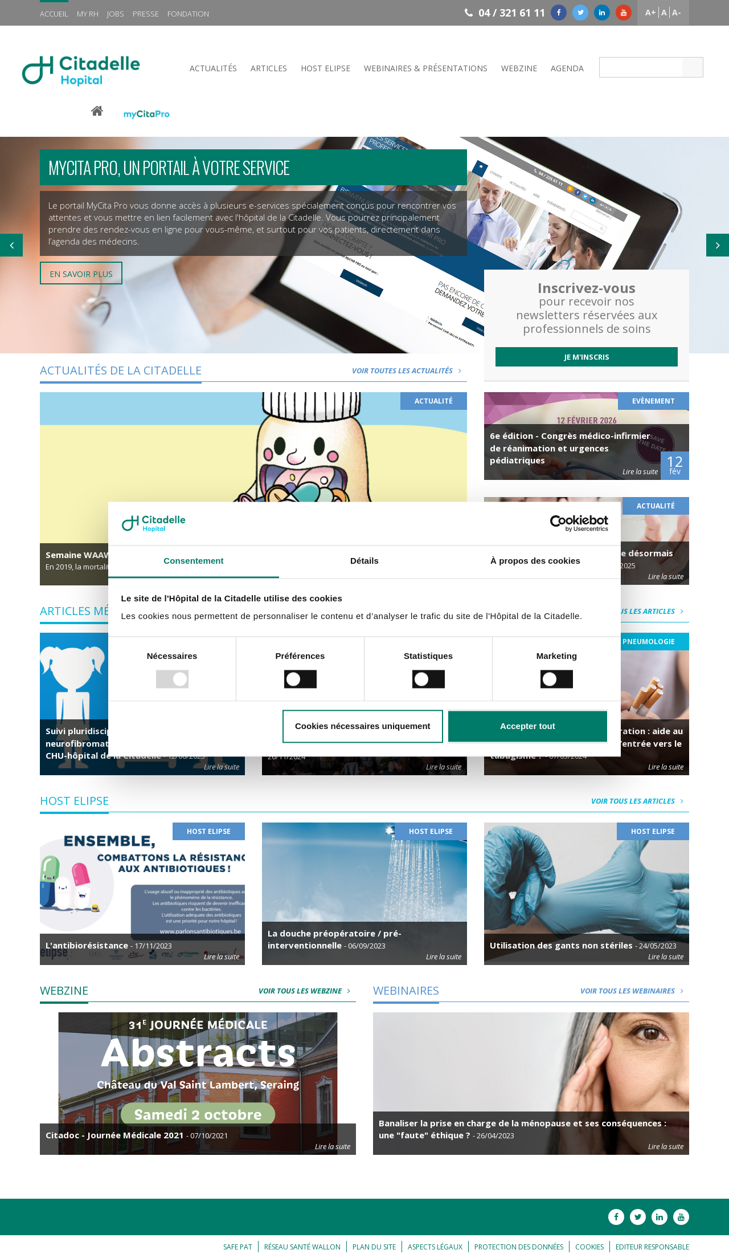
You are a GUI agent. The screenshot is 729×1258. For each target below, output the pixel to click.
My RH (88, 14)
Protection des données (518, 1247)
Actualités (213, 68)
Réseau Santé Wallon (302, 1247)
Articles (269, 68)
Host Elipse (325, 68)
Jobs (115, 14)
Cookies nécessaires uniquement (363, 726)
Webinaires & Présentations (426, 68)
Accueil (54, 14)
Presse (146, 14)
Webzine (519, 68)
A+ (650, 12)
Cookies (589, 1247)
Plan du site (374, 1247)
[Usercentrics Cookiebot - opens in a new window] (558, 523)
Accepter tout (527, 726)
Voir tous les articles (640, 611)
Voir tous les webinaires (634, 991)
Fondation (188, 14)
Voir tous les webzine (307, 991)
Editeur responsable (652, 1247)
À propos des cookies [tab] (535, 561)
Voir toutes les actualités (409, 370)
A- (676, 12)
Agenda (567, 68)
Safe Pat (237, 1247)
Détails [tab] (364, 561)
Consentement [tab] (193, 561)
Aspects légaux (435, 1247)
